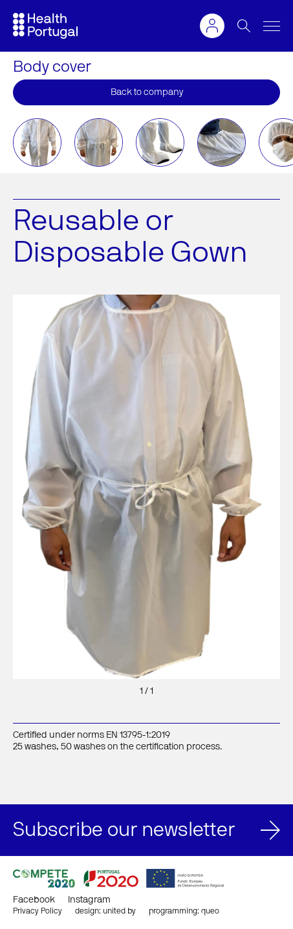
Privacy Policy (37, 911)
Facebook (34, 899)
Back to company (147, 92)
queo (210, 911)
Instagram (89, 899)
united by (119, 911)
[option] (37, 142)
